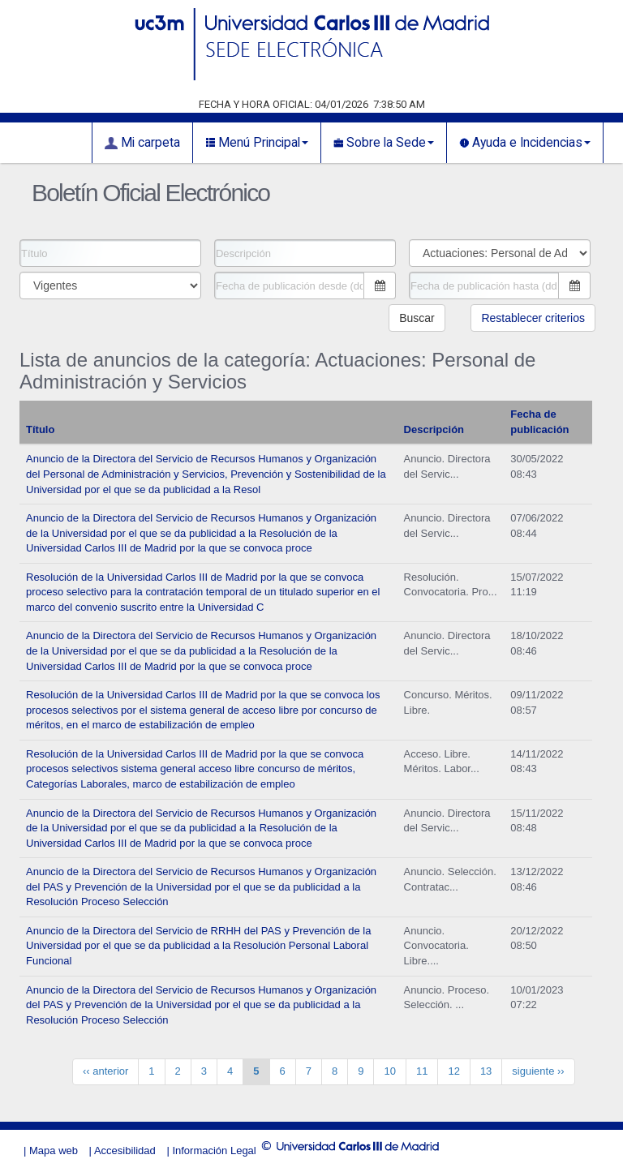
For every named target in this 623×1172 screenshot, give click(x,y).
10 (389, 1071)
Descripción (434, 429)
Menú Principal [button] (256, 142)
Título (40, 429)
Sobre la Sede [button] (383, 142)
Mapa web (53, 1150)
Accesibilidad (125, 1150)
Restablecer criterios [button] (533, 317)
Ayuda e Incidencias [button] (525, 142)
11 (422, 1071)
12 (453, 1071)
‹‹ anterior (105, 1071)
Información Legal (214, 1150)
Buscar (417, 317)
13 (486, 1071)
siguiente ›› (538, 1071)
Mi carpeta (142, 142)
